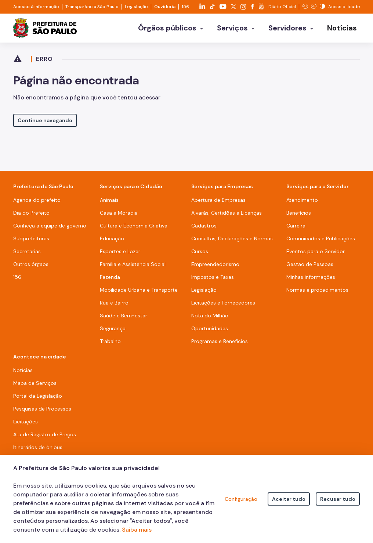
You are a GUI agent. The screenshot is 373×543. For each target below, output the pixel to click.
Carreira (295, 229)
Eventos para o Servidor (315, 254)
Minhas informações (310, 280)
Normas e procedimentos (317, 293)
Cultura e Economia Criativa (133, 229)
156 (185, 6)
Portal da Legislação (37, 399)
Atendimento (302, 203)
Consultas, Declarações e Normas (232, 241)
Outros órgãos (30, 267)
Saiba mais (137, 529)
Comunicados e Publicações (320, 241)
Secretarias (27, 254)
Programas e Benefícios (219, 344)
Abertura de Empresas (218, 203)
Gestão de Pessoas (309, 267)
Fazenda (110, 280)
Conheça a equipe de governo (49, 229)
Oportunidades (209, 331)
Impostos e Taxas (212, 280)
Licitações (25, 425)
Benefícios (298, 216)
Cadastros (204, 229)
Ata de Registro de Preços (44, 437)
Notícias (23, 373)
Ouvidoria (164, 6)
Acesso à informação (36, 6)
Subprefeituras (31, 241)
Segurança (113, 331)
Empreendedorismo (215, 267)
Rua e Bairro (114, 306)
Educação (112, 241)
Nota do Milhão (209, 319)
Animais (109, 203)
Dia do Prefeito (31, 216)
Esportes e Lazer (120, 254)
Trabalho (110, 344)
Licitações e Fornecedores (223, 306)
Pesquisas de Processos (42, 412)
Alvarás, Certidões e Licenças (226, 216)
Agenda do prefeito (37, 203)
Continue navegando (45, 123)
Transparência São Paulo (92, 6)
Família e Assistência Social (133, 267)
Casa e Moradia (119, 216)
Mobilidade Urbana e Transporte (139, 293)
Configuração (241, 499)
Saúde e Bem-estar (123, 319)
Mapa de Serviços (35, 386)
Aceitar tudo (288, 499)
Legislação (136, 6)
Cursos (199, 254)
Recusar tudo (337, 499)
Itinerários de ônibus (37, 450)
